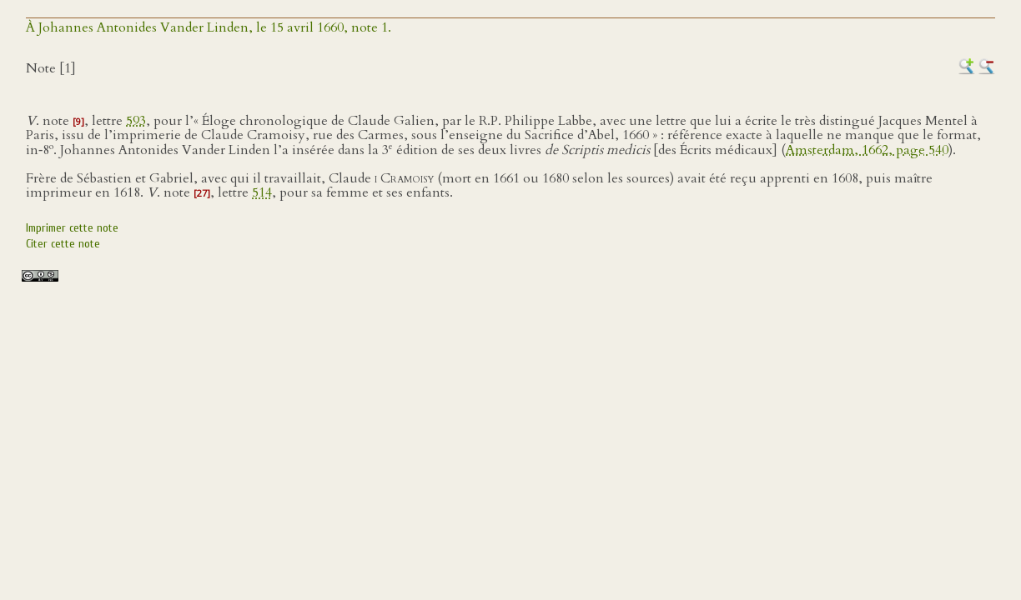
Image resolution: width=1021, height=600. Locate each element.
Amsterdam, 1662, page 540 (867, 150)
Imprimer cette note (72, 228)
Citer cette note (63, 244)
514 (262, 192)
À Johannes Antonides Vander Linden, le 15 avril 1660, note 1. (208, 27)
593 (136, 121)
